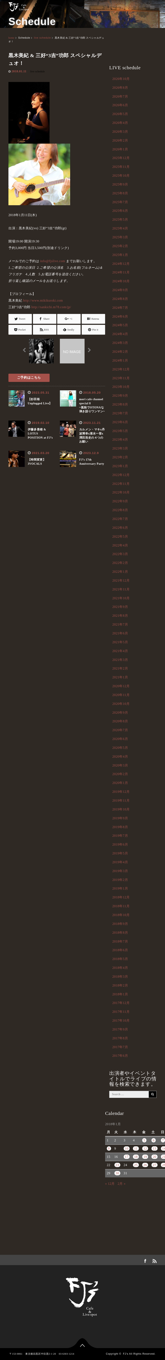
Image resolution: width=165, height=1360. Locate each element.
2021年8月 (120, 615)
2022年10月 (121, 492)
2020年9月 (120, 712)
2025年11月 (121, 166)
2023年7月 (120, 413)
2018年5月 (120, 959)
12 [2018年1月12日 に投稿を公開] (145, 1148)
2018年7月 (120, 941)
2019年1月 (120, 888)
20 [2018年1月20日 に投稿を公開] (154, 1156)
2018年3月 (120, 976)
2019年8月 (120, 827)
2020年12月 (121, 686)
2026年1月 (120, 149)
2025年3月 (120, 237)
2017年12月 (121, 1003)
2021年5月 (120, 642)
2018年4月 (120, 967)
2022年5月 (120, 536)
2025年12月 (121, 158)
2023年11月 (121, 378)
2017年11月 (121, 1011)
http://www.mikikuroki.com (43, 300)
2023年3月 (120, 448)
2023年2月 (120, 457)
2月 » (121, 1183)
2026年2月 (120, 140)
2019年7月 (120, 835)
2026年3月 (120, 131)
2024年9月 (120, 290)
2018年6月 (120, 950)
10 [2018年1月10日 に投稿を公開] (126, 1148)
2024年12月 (121, 263)
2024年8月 (120, 299)
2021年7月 (120, 624)
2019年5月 (120, 853)
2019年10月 (121, 809)
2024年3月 (120, 343)
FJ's (125, 1353)
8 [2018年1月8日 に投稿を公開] (109, 1148)
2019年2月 (120, 880)
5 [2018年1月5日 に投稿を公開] (144, 1140)
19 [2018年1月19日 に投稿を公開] (145, 1156)
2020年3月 (120, 765)
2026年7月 (120, 96)
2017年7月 (120, 1047)
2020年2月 (120, 774)
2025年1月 (120, 255)
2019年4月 (120, 862)
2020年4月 (120, 756)
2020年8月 (120, 721)
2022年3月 (120, 554)
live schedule (42, 37)
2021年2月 (120, 668)
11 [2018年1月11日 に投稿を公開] (136, 1148)
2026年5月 (120, 114)
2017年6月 (120, 1055)
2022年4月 (120, 545)
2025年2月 (120, 246)
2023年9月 (120, 395)
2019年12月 (121, 791)
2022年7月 (120, 519)
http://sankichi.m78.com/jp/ (51, 307)
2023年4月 (120, 439)
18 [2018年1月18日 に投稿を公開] (136, 1156)
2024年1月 (120, 360)
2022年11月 (121, 483)
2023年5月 (120, 431)
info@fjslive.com (52, 261)
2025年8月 (120, 193)
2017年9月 (120, 1029)
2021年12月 (121, 580)
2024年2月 (120, 351)
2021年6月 (120, 633)
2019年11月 (121, 800)
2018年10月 (121, 915)
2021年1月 (120, 677)
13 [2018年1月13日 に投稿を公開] (154, 1148)
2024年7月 (120, 307)
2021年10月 (121, 598)
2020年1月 (120, 783)
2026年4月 (120, 122)
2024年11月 (121, 272)
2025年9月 (120, 184)
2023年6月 (120, 422)
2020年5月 (120, 747)
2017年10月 (121, 1020)
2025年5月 (120, 219)
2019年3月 (120, 871)
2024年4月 (120, 334)
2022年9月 (120, 501)
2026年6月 (120, 105)
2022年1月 (120, 571)
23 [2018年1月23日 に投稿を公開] (117, 1165)
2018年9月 (120, 923)
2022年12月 (121, 475)
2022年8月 (120, 510)
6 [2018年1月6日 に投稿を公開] (154, 1140)
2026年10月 (121, 79)
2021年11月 (121, 589)
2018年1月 (120, 994)
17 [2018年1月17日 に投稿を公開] (126, 1156)
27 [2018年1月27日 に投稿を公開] (154, 1165)
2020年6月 (120, 739)
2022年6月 (120, 527)
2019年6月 (120, 844)
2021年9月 (120, 607)
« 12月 (110, 1183)
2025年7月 (120, 202)
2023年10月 (121, 386)
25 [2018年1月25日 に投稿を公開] (136, 1165)
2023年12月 (121, 369)
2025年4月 (120, 228)
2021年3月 (120, 660)
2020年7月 (120, 730)
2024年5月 (120, 325)
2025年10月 (121, 175)
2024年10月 (121, 281)
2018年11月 (121, 906)
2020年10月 (121, 703)
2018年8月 (120, 932)
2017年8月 (120, 1038)
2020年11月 (121, 695)
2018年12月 (121, 897)
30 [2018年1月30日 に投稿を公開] (117, 1173)
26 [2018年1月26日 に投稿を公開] (145, 1165)
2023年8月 (120, 404)
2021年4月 (120, 651)
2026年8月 (120, 87)
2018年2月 (120, 985)
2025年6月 (120, 210)
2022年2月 (120, 563)
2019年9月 (120, 818)
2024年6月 (120, 316)
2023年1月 (120, 466)
